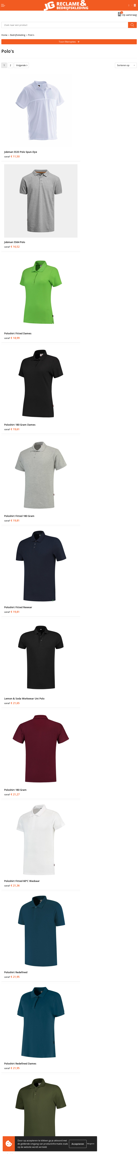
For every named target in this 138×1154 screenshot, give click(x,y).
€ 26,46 (12, 944)
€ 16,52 (79, 145)
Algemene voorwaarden (82, 1124)
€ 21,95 (79, 464)
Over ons (75, 1078)
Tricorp (74, 1082)
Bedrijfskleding (17, 35)
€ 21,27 (79, 384)
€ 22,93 (79, 624)
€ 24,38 (79, 784)
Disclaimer (75, 1137)
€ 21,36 (12, 464)
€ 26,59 (79, 944)
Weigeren (90, 1144)
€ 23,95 (79, 704)
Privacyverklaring (79, 1133)
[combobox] (64, 25)
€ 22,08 (79, 544)
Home (4, 35)
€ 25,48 (12, 864)
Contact (5, 1124)
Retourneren (7, 1128)
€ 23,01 (12, 704)
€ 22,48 (12, 624)
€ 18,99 (12, 225)
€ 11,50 (12, 145)
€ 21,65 (12, 384)
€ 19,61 (79, 225)
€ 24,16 (12, 784)
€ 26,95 (12, 1024)
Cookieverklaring (79, 1128)
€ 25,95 (79, 864)
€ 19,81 (12, 305)
